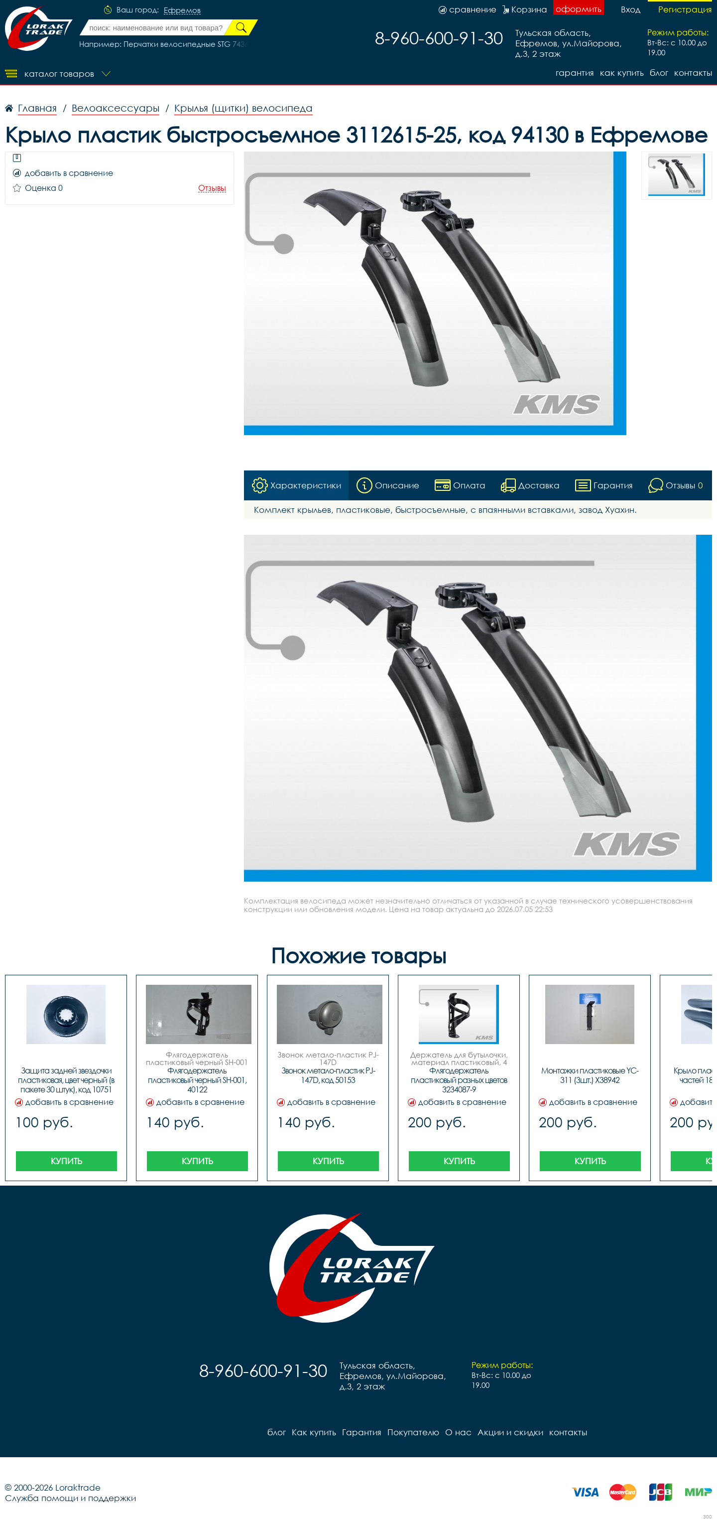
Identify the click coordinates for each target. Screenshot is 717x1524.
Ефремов (182, 10)
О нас (458, 1432)
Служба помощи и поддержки (70, 1498)
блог (659, 72)
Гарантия (575, 72)
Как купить (622, 72)
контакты (693, 72)
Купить (66, 1161)
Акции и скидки (510, 1432)
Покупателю (413, 1432)
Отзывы (212, 188)
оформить (578, 8)
